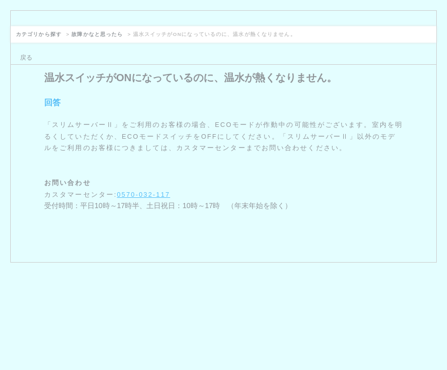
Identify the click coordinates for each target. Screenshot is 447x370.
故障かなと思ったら (97, 34)
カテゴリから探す (39, 34)
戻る (26, 57)
